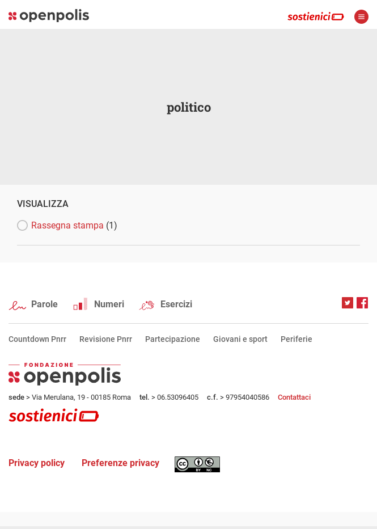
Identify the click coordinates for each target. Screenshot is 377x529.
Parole (44, 304)
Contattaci (294, 397)
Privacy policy (37, 463)
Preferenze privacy (120, 463)
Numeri (109, 304)
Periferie (296, 339)
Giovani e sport (240, 339)
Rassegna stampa (74, 225)
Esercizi (176, 304)
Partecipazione (172, 339)
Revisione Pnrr (105, 339)
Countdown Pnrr (37, 339)
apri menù (361, 17)
